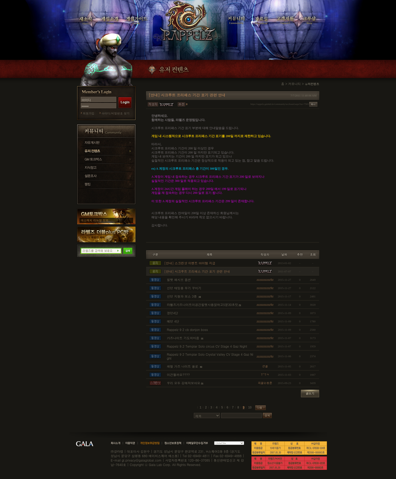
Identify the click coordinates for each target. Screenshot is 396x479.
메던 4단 (173, 321)
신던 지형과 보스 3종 (182, 296)
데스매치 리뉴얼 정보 (94, 220)
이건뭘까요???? (178, 374)
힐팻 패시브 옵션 (179, 279)
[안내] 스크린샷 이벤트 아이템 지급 (189, 263)
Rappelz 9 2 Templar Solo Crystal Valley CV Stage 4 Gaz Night (210, 356)
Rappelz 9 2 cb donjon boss (187, 329)
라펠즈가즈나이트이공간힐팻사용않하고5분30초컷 (202, 304)
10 (249, 407)
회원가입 (88, 113)
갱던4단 (172, 313)
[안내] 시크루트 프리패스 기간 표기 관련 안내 (197, 271)
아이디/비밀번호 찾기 (115, 113)
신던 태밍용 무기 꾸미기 (184, 288)
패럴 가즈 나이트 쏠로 (183, 366)
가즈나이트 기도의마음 (183, 338)
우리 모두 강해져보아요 (183, 383)
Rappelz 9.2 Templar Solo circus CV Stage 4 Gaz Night (207, 346)
